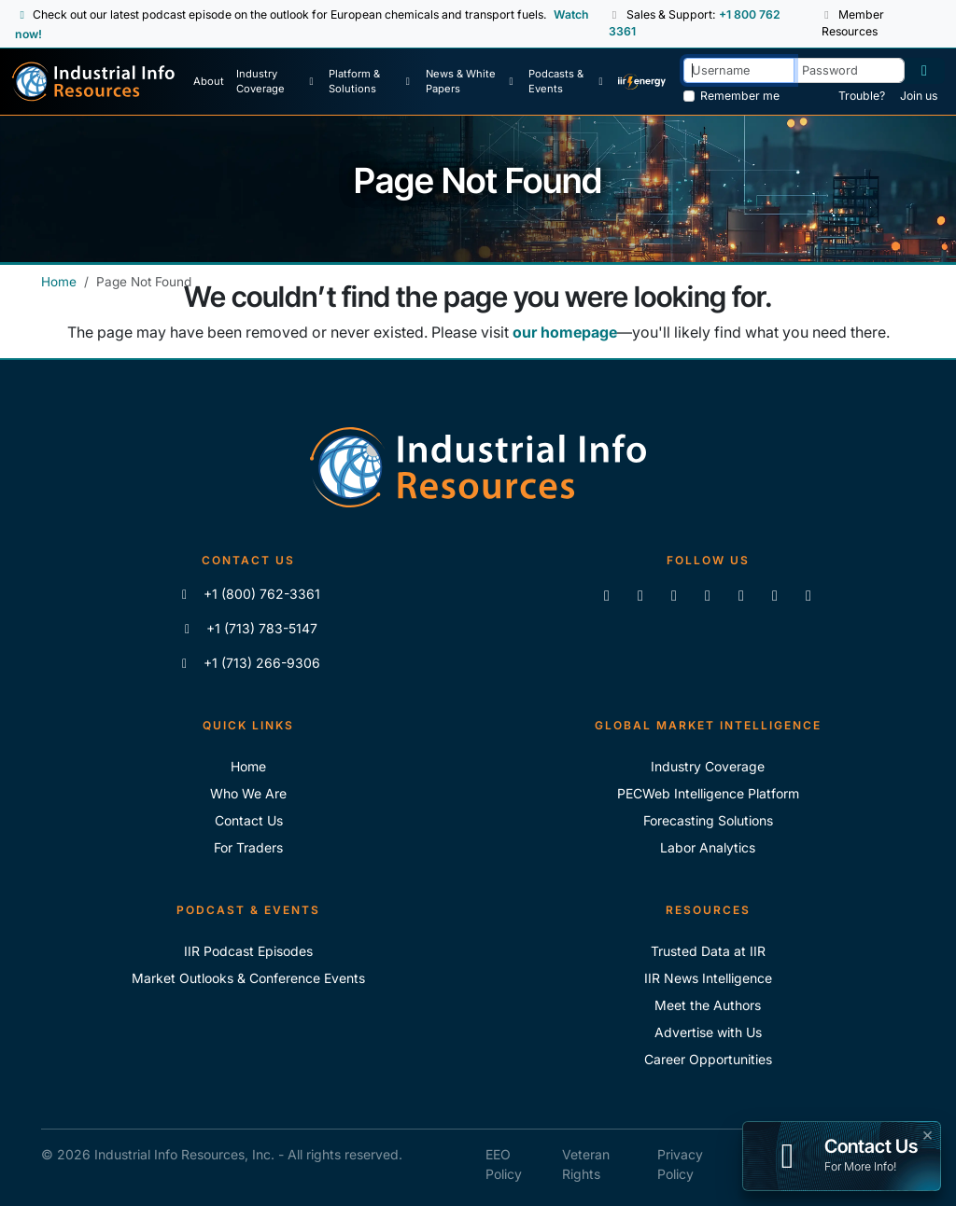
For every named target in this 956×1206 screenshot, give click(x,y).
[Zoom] (808, 595)
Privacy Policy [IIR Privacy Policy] (680, 1164)
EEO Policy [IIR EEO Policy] (503, 1164)
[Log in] (924, 71)
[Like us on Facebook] (640, 595)
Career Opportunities (708, 1059)
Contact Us (249, 820)
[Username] (738, 70)
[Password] (849, 70)
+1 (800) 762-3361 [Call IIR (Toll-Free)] (248, 594)
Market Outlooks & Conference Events (248, 978)
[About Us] (208, 82)
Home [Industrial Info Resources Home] (59, 281)
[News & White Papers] (471, 82)
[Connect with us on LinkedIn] (607, 595)
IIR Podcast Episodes (248, 951)
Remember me (740, 96)
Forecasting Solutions (708, 820)
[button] (616, 15)
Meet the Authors (707, 1005)
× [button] (927, 1133)
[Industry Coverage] (276, 82)
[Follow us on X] (674, 595)
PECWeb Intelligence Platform (708, 793)
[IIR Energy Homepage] (642, 82)
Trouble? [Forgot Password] (861, 96)
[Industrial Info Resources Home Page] (93, 82)
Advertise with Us (708, 1032)
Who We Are (248, 793)
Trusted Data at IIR (708, 951)
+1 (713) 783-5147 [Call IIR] (248, 628)
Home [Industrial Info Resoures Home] (248, 766)
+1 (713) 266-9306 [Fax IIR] (248, 663)
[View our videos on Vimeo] (741, 595)
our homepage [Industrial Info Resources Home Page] (565, 332)
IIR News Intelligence (708, 978)
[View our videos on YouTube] (707, 595)
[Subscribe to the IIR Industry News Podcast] (775, 595)
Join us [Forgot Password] (918, 96)
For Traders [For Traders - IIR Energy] (248, 847)
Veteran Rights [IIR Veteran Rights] (586, 1164)
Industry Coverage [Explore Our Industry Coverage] (708, 766)
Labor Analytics (707, 847)
